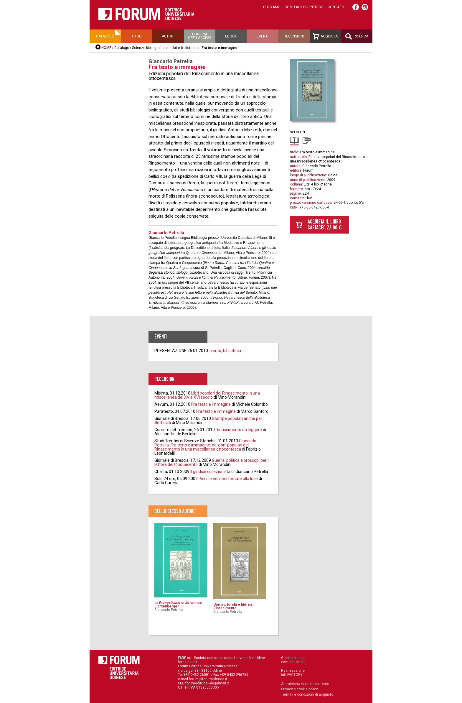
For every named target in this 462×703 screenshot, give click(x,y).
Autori (168, 36)
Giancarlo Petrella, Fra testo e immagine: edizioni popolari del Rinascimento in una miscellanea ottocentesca (205, 444)
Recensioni (294, 36)
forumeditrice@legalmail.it (207, 683)
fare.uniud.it (187, 662)
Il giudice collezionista (210, 471)
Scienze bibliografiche (150, 48)
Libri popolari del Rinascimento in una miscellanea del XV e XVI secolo (207, 395)
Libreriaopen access (199, 36)
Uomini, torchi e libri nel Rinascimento (233, 606)
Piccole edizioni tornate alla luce (228, 478)
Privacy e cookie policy (299, 689)
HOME (106, 48)
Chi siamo (271, 7)
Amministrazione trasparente (305, 684)
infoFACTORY (292, 675)
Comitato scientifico (304, 7)
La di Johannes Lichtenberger (178, 604)
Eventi (262, 36)
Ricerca (356, 36)
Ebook (231, 36)
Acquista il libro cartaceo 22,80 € (325, 225)
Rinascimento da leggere (239, 429)
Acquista (325, 36)
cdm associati (293, 662)
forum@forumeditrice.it (208, 679)
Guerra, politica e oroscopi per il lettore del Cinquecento (211, 462)
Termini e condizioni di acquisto (307, 694)
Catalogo (105, 36)
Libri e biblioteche (185, 48)
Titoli (136, 36)
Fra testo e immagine (211, 404)
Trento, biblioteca (225, 350)
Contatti (336, 7)
